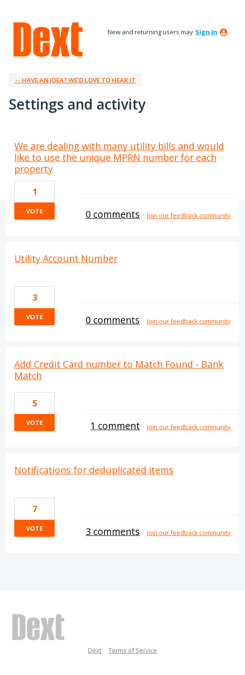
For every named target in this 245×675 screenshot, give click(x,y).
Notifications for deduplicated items (94, 469)
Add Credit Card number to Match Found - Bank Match (119, 370)
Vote (34, 211)
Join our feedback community (189, 215)
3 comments (113, 531)
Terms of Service (132, 650)
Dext (94, 650)
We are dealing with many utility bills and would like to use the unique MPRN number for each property (119, 157)
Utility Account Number (66, 258)
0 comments (113, 214)
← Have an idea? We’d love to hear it (75, 80)
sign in (206, 32)
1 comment (115, 425)
